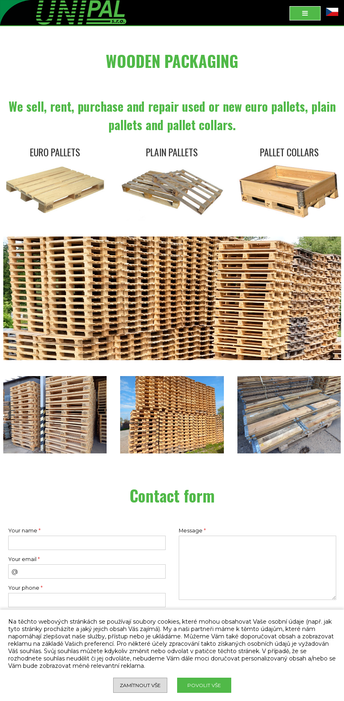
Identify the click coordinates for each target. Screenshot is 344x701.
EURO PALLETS (55, 152)
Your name (24, 530)
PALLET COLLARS (289, 152)
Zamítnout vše (140, 685)
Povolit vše (204, 685)
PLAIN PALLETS (172, 152)
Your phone (25, 588)
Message (192, 530)
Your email (24, 559)
